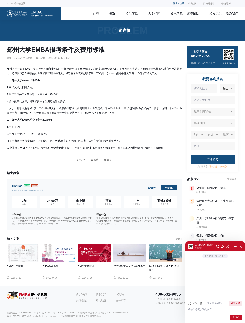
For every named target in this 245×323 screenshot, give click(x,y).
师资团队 (193, 13)
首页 (96, 13)
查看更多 (232, 179)
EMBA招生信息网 (16, 3)
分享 (108, 159)
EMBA (17, 186)
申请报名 (169, 188)
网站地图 (225, 3)
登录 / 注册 (178, 3)
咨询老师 (152, 188)
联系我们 (232, 13)
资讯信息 (176, 13)
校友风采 (215, 13)
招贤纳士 (121, 294)
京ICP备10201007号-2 (47, 313)
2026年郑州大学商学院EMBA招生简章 (27, 190)
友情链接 (81, 300)
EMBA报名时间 (86, 266)
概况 (112, 13)
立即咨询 (212, 159)
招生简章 (132, 13)
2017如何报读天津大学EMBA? (129, 266)
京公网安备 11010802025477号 (21, 313)
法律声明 (121, 300)
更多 (178, 239)
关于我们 (81, 294)
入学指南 (154, 13)
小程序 (192, 3)
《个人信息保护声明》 (218, 166)
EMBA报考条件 (50, 266)
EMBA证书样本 (15, 266)
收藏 (94, 159)
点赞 (81, 159)
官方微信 (208, 3)
